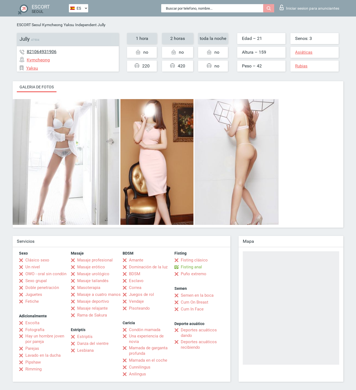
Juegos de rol (141, 294)
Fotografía (34, 329)
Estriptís (85, 336)
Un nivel (32, 266)
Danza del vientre (93, 343)
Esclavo (136, 280)
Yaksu (69, 25)
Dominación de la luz (148, 266)
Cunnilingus (139, 367)
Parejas (32, 348)
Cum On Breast (194, 302)
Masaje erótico (91, 266)
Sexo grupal (36, 280)
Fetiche (32, 301)
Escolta (32, 322)
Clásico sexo (37, 260)
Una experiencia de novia (146, 339)
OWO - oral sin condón (45, 273)
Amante (136, 260)
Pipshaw (33, 362)
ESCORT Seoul (29, 25)
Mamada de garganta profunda (148, 350)
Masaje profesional (95, 260)
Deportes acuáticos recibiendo (199, 344)
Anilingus (137, 374)
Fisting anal (191, 266)
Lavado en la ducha (43, 355)
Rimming (33, 369)
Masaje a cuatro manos (99, 294)
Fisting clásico (194, 260)
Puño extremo (193, 273)
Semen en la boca (197, 295)
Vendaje (136, 301)
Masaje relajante (92, 308)
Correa (135, 287)
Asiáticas (303, 52)
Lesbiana (85, 350)
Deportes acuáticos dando (199, 333)
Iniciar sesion (309, 7)
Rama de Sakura (92, 315)
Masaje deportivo (93, 301)
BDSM (134, 273)
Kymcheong (52, 25)
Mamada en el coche (148, 360)
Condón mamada (144, 329)
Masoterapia (88, 287)
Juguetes (33, 294)
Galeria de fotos (37, 87)
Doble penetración (42, 287)
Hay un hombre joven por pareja (44, 339)
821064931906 (41, 51)
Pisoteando (139, 308)
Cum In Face (192, 309)
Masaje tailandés (93, 280)
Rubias (301, 66)
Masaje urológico (93, 273)
